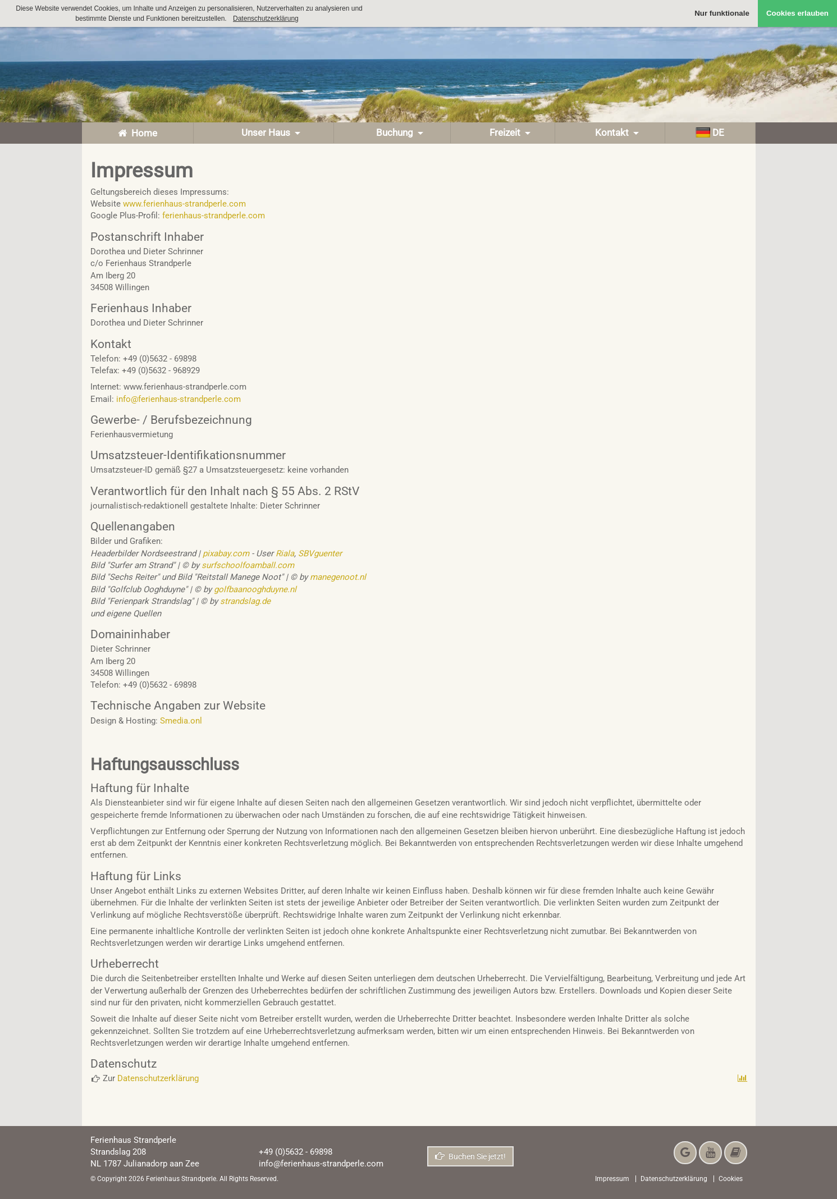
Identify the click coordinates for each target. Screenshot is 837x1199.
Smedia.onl (181, 721)
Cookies (731, 1179)
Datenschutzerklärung (158, 1078)
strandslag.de (245, 601)
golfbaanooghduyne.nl (254, 589)
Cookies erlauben (797, 13)
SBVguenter (320, 553)
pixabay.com (226, 553)
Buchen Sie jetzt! (470, 1156)
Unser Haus (263, 132)
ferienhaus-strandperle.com (213, 215)
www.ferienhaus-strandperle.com (184, 204)
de (710, 132)
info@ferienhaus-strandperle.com (178, 399)
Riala (285, 553)
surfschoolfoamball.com (248, 565)
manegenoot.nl (338, 577)
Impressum (612, 1179)
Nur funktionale (721, 13)
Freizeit (502, 132)
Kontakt (610, 132)
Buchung (392, 132)
